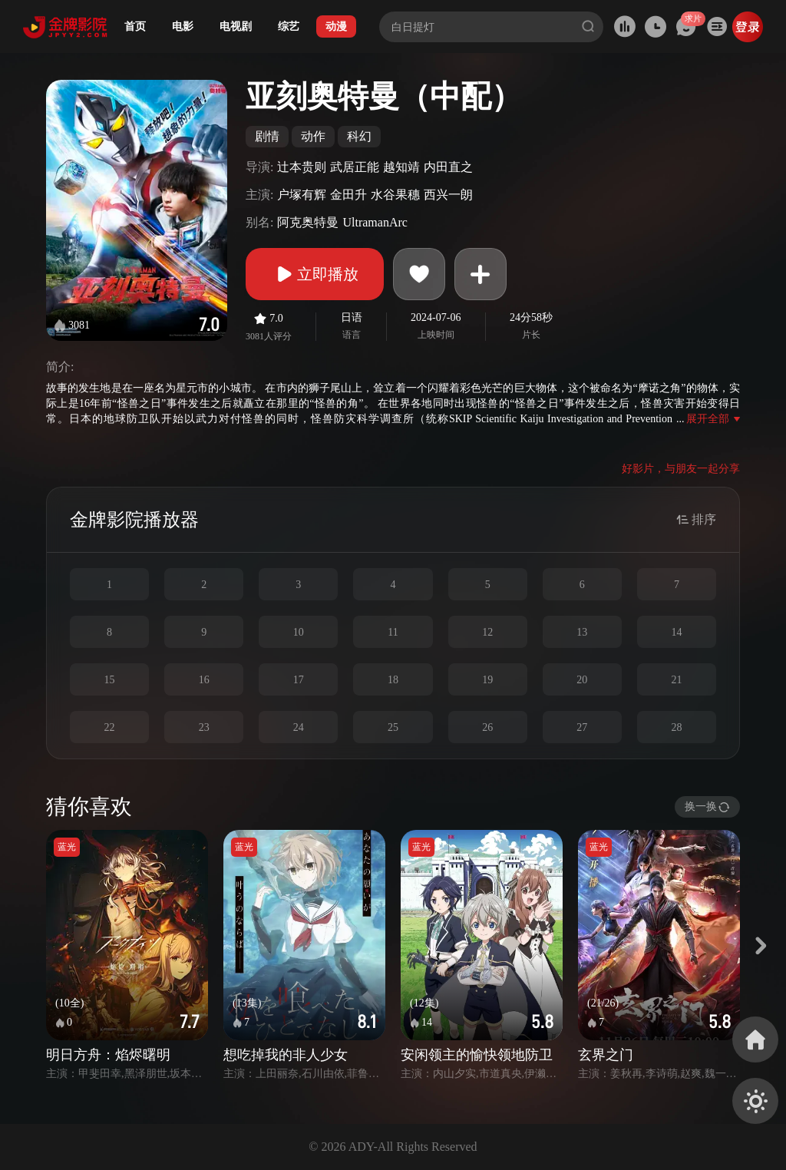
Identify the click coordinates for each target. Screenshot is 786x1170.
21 (676, 680)
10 (298, 632)
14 (676, 632)
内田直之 (448, 167)
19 (487, 680)
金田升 (348, 194)
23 (204, 727)
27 (581, 727)
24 (298, 727)
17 (298, 680)
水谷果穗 (395, 194)
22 (109, 727)
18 (393, 680)
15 (109, 680)
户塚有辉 (301, 194)
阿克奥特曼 (308, 222)
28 (676, 727)
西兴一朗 (448, 194)
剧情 (267, 136)
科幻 (359, 136)
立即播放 (314, 274)
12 (487, 632)
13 (581, 632)
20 (581, 680)
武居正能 (354, 167)
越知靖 (401, 167)
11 (393, 632)
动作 (313, 136)
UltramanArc (374, 222)
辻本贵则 (301, 167)
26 (487, 727)
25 (393, 727)
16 (204, 680)
